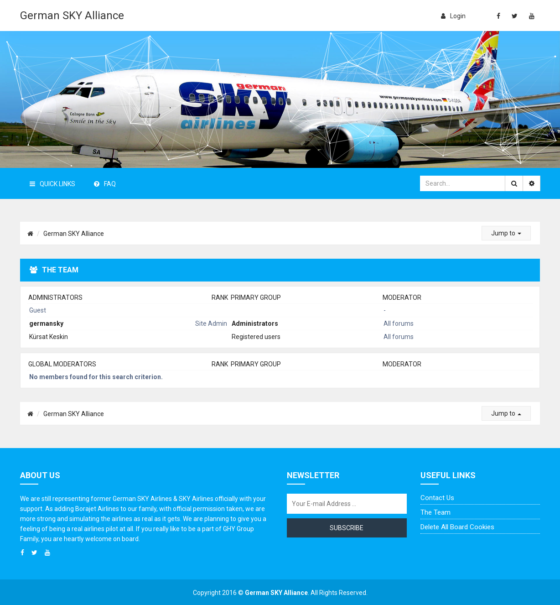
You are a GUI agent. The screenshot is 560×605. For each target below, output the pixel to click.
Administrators (55, 297)
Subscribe (346, 528)
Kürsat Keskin (48, 336)
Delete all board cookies (457, 527)
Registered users (256, 336)
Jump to (506, 233)
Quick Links (52, 184)
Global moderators (62, 364)
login (453, 16)
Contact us (437, 498)
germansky (46, 323)
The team (435, 512)
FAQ (105, 184)
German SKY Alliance (72, 15)
